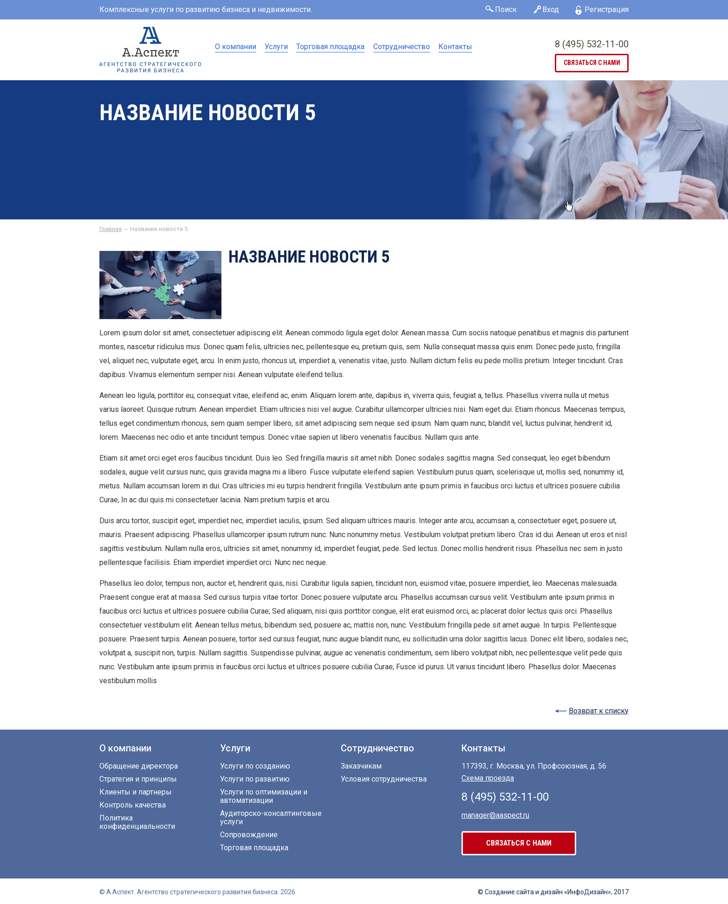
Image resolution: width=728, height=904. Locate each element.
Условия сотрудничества (384, 779)
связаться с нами (592, 63)
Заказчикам (361, 766)
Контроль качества (132, 805)
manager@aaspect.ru (495, 814)
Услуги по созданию (255, 766)
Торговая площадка (330, 46)
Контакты (455, 46)
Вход (550, 9)
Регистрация (607, 9)
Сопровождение (249, 835)
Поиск (506, 9)
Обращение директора (138, 766)
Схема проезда (488, 778)
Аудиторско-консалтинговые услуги (271, 817)
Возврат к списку (599, 710)
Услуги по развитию (255, 779)
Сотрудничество (401, 46)
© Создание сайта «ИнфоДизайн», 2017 (553, 892)
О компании (235, 46)
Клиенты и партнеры (135, 792)
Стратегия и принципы (138, 779)
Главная (110, 229)
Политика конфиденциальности (137, 822)
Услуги (276, 46)
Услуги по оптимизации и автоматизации (263, 796)
